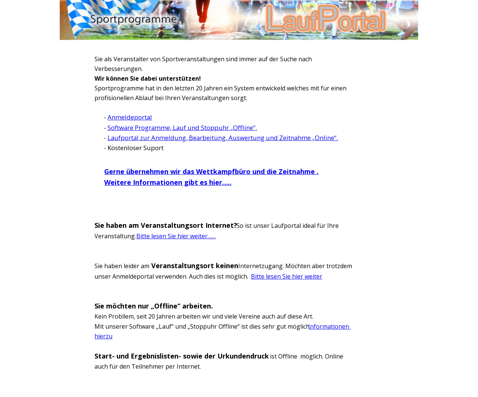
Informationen (329, 326)
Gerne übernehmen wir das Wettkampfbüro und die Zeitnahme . (211, 171)
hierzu (103, 336)
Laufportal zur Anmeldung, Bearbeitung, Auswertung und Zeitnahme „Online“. (223, 137)
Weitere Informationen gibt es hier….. (168, 182)
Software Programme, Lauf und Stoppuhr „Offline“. (182, 127)
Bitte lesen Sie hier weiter (286, 276)
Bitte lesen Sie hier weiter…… (176, 236)
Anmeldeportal (130, 117)
